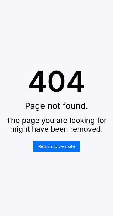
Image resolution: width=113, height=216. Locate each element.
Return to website (56, 146)
